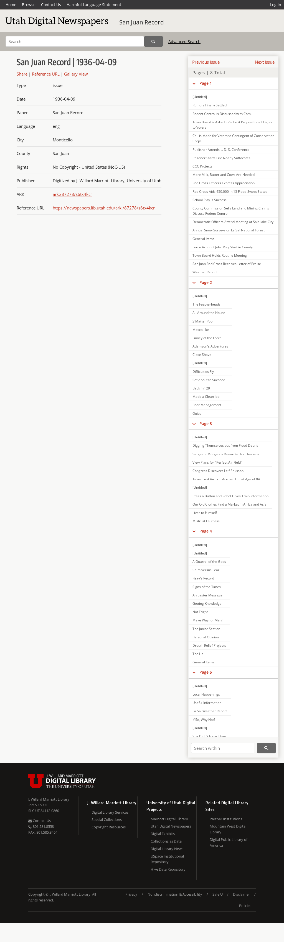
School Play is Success (209, 200)
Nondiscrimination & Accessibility (175, 894)
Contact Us (51, 4)
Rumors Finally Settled (209, 105)
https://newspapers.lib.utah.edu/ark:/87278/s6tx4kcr (104, 208)
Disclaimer (241, 894)
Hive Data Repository (168, 869)
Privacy (131, 894)
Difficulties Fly (203, 371)
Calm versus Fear (205, 570)
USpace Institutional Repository (167, 859)
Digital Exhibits (163, 833)
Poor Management (206, 405)
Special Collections (107, 819)
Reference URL (46, 74)
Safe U (217, 894)
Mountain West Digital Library (228, 829)
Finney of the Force (207, 338)
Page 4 (205, 531)
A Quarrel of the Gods (209, 561)
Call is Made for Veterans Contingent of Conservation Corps (233, 138)
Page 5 (205, 672)
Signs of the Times (206, 586)
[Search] (75, 41)
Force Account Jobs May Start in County (222, 247)
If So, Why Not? (203, 719)
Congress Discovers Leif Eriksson (218, 470)
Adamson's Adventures (210, 346)
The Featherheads (206, 304)
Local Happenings (206, 694)
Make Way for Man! (207, 620)
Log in (275, 4)
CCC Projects (202, 166)
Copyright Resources (109, 826)
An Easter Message (207, 595)
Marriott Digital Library (169, 818)
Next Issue (265, 62)
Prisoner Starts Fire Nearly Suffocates (221, 158)
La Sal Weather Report (209, 711)
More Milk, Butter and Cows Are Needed (223, 174)
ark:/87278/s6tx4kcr (72, 194)
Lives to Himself (204, 512)
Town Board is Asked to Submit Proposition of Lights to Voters (232, 125)
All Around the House (208, 312)
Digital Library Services (110, 812)
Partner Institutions (226, 818)
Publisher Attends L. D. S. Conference (221, 149)
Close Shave (201, 354)
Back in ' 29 (201, 388)
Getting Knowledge (207, 603)
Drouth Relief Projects (209, 645)
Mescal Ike (200, 329)
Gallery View (76, 74)
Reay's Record (203, 578)
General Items (203, 238)
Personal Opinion (205, 637)
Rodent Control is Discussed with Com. (222, 113)
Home (11, 4)
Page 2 (205, 282)
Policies (245, 905)
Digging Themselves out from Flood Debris (225, 445)
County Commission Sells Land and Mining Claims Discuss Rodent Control (230, 211)
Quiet (196, 413)
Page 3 (205, 423)
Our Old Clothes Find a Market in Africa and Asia (229, 504)
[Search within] (222, 748)
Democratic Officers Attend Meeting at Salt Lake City (232, 221)
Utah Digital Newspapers (171, 826)
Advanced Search (184, 41)
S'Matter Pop (202, 321)
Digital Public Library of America (228, 842)
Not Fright (200, 611)
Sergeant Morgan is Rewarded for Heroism (225, 454)
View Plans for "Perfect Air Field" (217, 462)
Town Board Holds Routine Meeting (219, 255)
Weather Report (204, 272)
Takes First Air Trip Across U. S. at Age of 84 (226, 479)
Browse (29, 4)
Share (22, 74)
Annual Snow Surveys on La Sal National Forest (228, 230)
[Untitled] (199, 96)
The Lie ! (198, 653)
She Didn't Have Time (209, 736)
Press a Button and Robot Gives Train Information (230, 496)
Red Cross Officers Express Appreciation (223, 183)
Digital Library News (167, 848)
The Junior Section (206, 628)
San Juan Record (141, 22)
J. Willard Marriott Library (48, 799)
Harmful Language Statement (94, 4)
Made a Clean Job (205, 396)
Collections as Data (166, 841)
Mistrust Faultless (206, 521)
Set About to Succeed (208, 380)
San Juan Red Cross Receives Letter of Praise (226, 263)
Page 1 (205, 83)
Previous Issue (206, 62)
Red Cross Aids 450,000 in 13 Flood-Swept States (229, 191)
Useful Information (206, 702)
